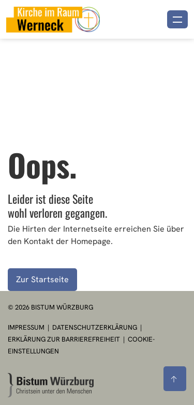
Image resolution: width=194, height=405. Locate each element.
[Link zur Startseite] (53, 18)
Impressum (27, 327)
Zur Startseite (42, 279)
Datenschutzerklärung (95, 327)
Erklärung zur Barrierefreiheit (64, 339)
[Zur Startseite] (51, 385)
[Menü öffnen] (177, 19)
